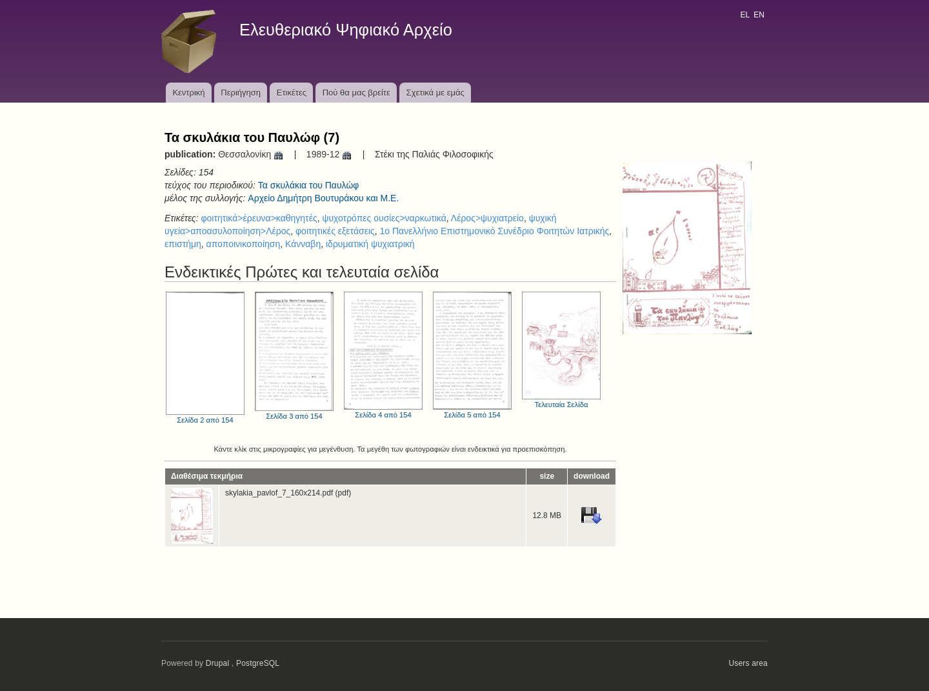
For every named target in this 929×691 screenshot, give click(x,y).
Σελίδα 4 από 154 (383, 355)
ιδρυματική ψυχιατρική (370, 244)
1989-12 (329, 154)
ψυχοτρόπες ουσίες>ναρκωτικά (384, 218)
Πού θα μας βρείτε (356, 92)
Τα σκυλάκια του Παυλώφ (308, 185)
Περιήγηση (241, 92)
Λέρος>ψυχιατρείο (487, 218)
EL (744, 14)
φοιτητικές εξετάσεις (335, 231)
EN (759, 14)
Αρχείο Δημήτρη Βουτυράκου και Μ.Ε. (323, 198)
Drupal (218, 663)
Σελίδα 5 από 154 (472, 355)
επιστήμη (183, 244)
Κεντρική (188, 92)
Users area (748, 663)
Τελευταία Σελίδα (561, 350)
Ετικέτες (291, 92)
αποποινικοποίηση (243, 244)
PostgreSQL (257, 663)
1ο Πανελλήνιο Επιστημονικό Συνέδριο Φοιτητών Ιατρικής (495, 231)
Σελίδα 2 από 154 (205, 358)
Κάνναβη (303, 244)
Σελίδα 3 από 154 (294, 356)
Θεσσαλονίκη (251, 154)
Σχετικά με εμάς (435, 92)
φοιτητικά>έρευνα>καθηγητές (259, 218)
